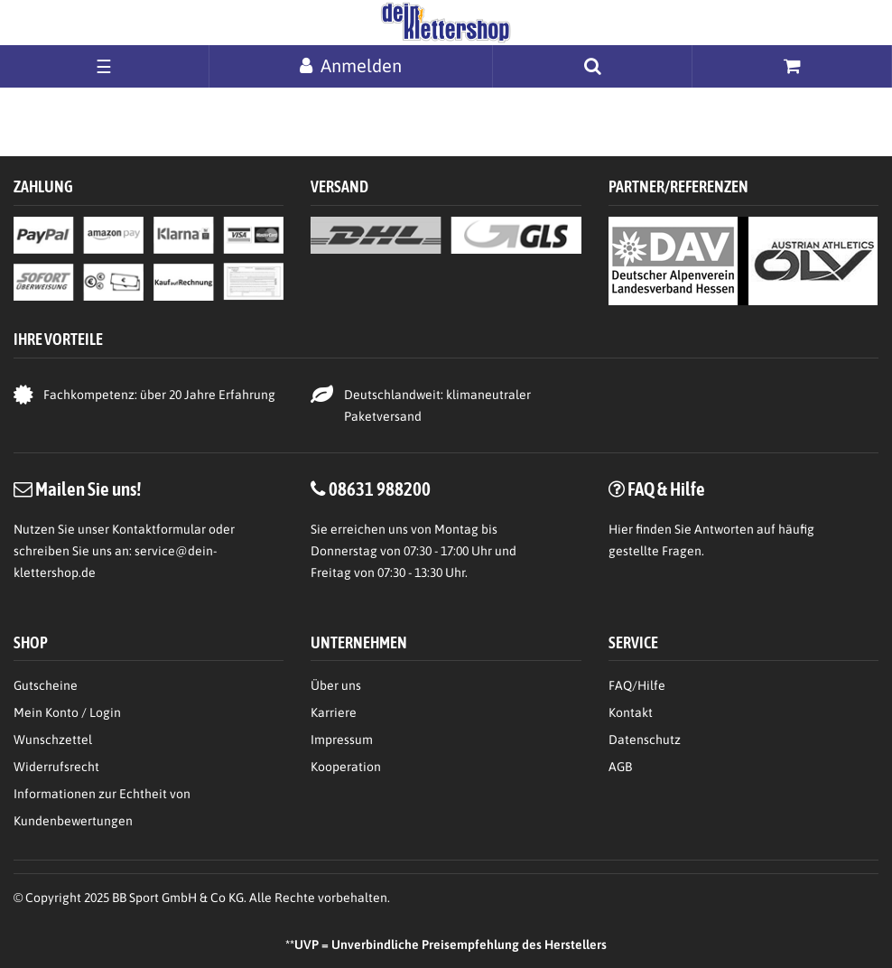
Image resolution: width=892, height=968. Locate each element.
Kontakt (631, 712)
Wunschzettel (53, 739)
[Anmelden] (350, 65)
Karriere (334, 712)
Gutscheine (46, 685)
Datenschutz (645, 739)
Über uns (336, 685)
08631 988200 (380, 488)
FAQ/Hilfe (637, 685)
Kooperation (346, 766)
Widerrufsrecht (56, 766)
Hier (621, 529)
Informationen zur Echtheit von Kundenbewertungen (102, 807)
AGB (620, 766)
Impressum (342, 739)
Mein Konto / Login (67, 712)
